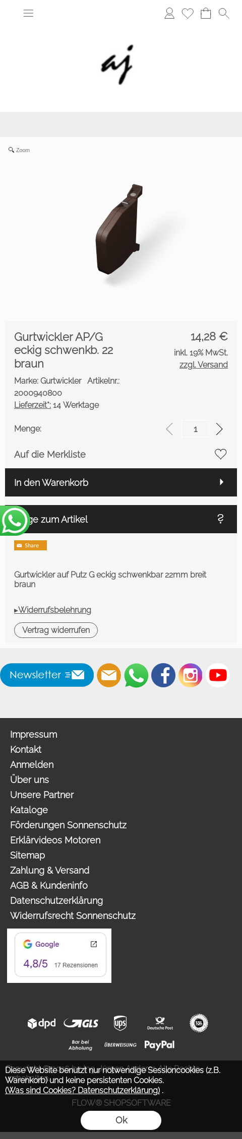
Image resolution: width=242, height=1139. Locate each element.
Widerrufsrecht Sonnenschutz (73, 915)
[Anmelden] (169, 13)
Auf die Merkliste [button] (50, 454)
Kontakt (25, 749)
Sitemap (27, 855)
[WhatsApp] (136, 675)
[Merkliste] (187, 13)
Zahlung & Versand (49, 870)
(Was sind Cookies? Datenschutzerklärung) (82, 1090)
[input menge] (195, 429)
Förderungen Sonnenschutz (68, 825)
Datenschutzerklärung (56, 900)
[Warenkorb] (205, 13)
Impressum (33, 734)
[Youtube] (217, 675)
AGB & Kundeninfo (49, 885)
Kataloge (29, 810)
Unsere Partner (42, 795)
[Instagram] (190, 675)
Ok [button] (121, 1120)
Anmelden (31, 764)
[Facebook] (163, 675)
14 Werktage (56, 405)
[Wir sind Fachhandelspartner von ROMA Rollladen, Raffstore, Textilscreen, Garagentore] (121, 25)
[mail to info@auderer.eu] (109, 675)
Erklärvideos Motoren (55, 840)
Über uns (29, 779)
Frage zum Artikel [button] (51, 519)
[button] (28, 13)
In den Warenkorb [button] (51, 482)
